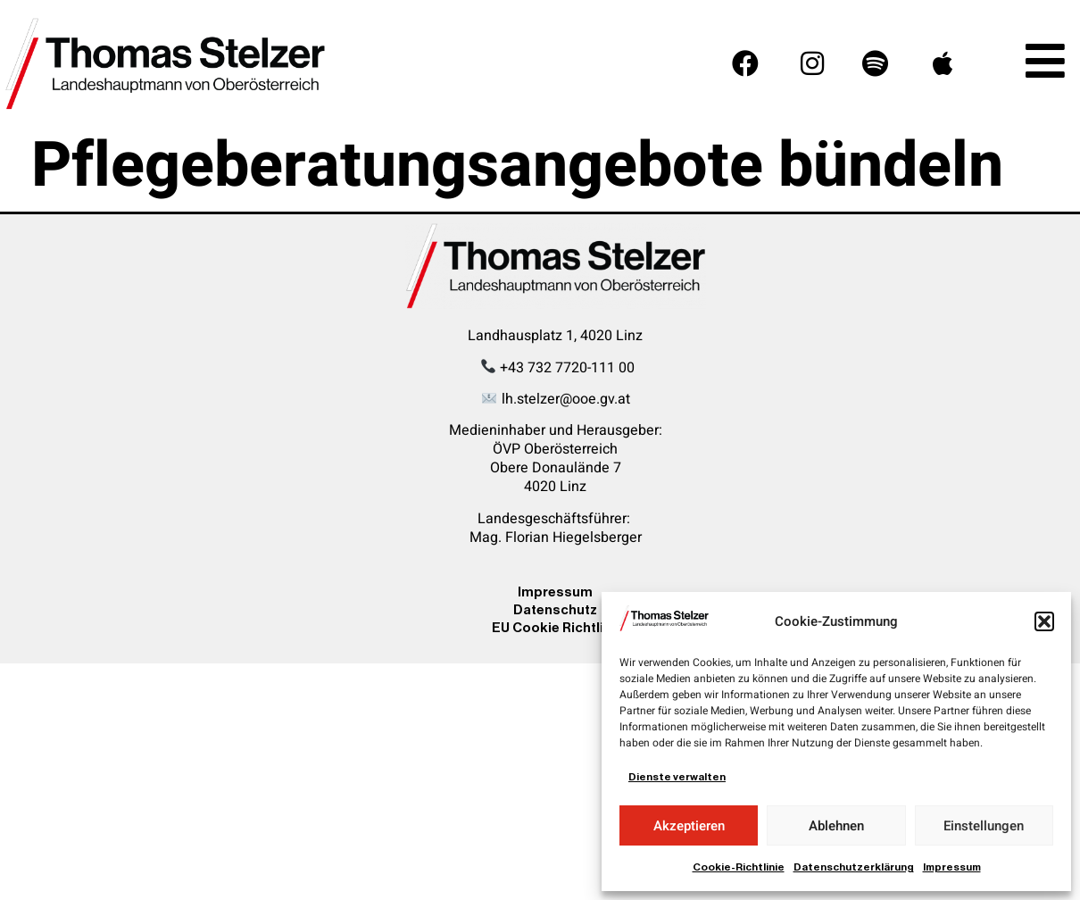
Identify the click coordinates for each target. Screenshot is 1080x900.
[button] (1044, 621)
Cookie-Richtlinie (739, 867)
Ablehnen (836, 826)
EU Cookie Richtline (555, 627)
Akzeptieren (689, 826)
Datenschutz (555, 609)
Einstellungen (983, 826)
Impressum (952, 867)
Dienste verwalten (677, 776)
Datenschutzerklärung (853, 867)
